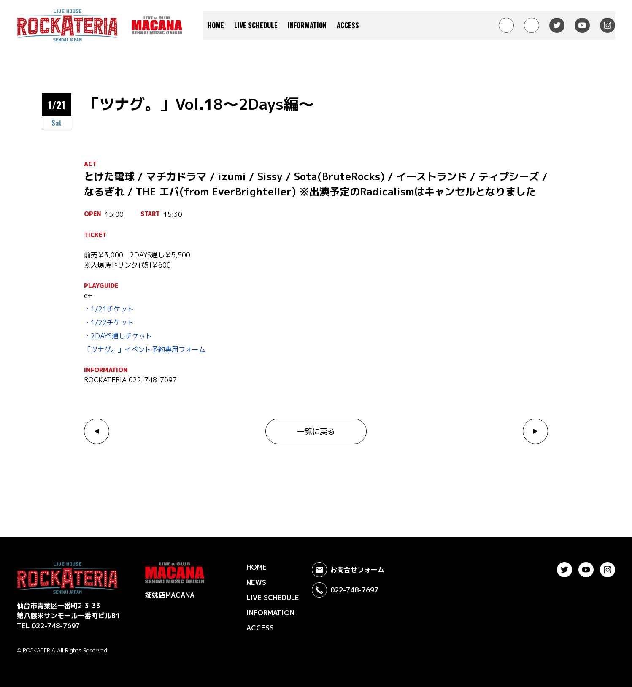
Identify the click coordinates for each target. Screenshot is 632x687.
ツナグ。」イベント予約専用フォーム (148, 349)
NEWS (256, 582)
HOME (216, 25)
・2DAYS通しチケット (118, 336)
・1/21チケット (109, 309)
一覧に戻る (316, 431)
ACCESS (348, 25)
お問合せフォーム (348, 569)
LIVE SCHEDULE (256, 25)
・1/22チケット (109, 322)
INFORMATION (307, 25)
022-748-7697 (345, 590)
